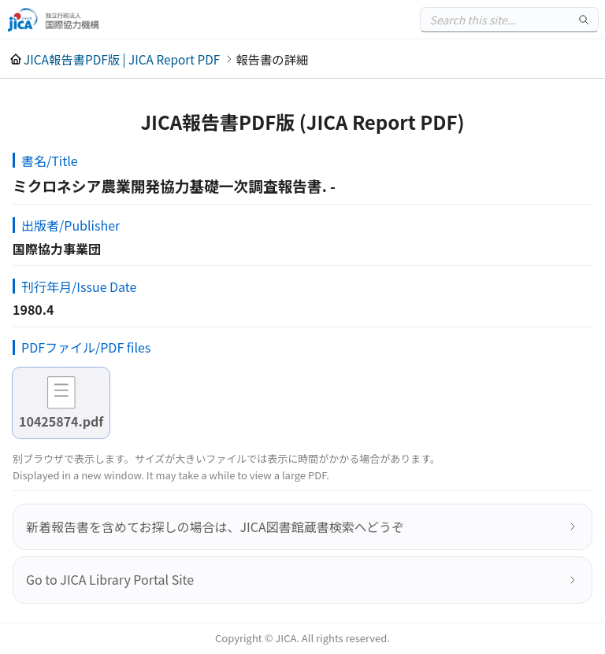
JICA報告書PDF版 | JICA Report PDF (122, 59)
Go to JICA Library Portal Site (110, 579)
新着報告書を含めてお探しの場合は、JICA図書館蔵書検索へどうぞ (215, 526)
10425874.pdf (61, 421)
